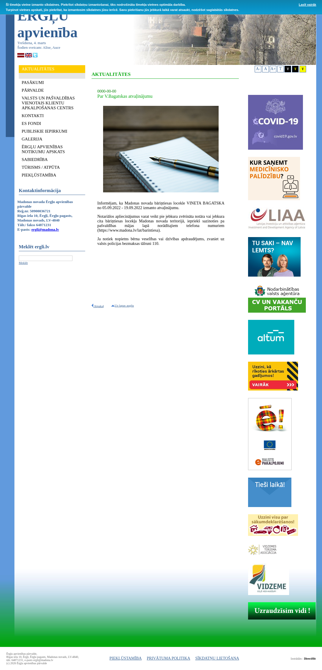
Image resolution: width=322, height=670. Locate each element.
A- (258, 69)
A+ (273, 69)
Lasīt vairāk (307, 4)
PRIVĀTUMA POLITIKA (168, 658)
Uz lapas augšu (122, 305)
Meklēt (23, 262)
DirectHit (310, 658)
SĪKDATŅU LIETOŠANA (217, 658)
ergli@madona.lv (45, 229)
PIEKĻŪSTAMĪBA (125, 658)
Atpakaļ (98, 306)
